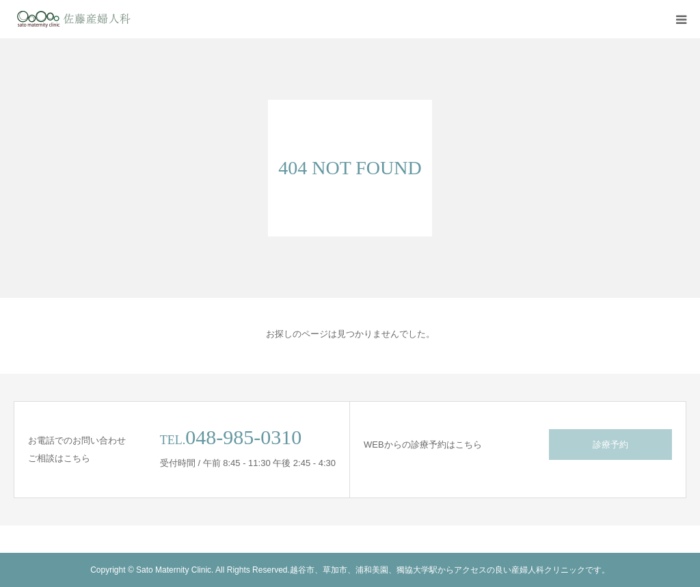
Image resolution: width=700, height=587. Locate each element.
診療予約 (610, 444)
